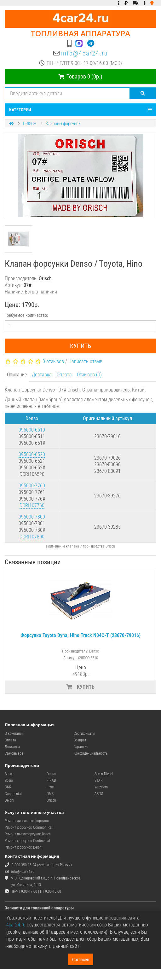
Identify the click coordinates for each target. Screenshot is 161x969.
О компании (14, 733)
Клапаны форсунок (63, 123)
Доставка (42, 375)
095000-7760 (32, 486)
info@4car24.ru (84, 53)
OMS (50, 794)
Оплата (64, 375)
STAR (99, 780)
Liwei (51, 787)
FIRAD (51, 780)
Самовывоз (14, 753)
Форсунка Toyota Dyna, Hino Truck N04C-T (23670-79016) (80, 635)
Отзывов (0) (89, 375)
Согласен (80, 959)
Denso (51, 774)
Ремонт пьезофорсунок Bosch (28, 834)
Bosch (9, 774)
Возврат (80, 740)
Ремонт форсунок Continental (27, 840)
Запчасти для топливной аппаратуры (39, 907)
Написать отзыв (85, 361)
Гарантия (81, 747)
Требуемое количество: (26, 315)
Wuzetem (101, 787)
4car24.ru (16, 925)
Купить (80, 346)
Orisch (51, 800)
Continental (13, 794)
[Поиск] (142, 93)
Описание (17, 375)
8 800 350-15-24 (24, 865)
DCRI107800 (32, 537)
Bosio (9, 780)
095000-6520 (32, 454)
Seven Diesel (104, 774)
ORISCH (30, 123)
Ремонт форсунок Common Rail (29, 827)
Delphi (9, 800)
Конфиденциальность (91, 753)
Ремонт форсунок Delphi (24, 847)
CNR (8, 787)
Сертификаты (84, 733)
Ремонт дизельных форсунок (27, 821)
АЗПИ (99, 794)
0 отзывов (53, 361)
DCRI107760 (32, 505)
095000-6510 (32, 430)
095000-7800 (32, 517)
